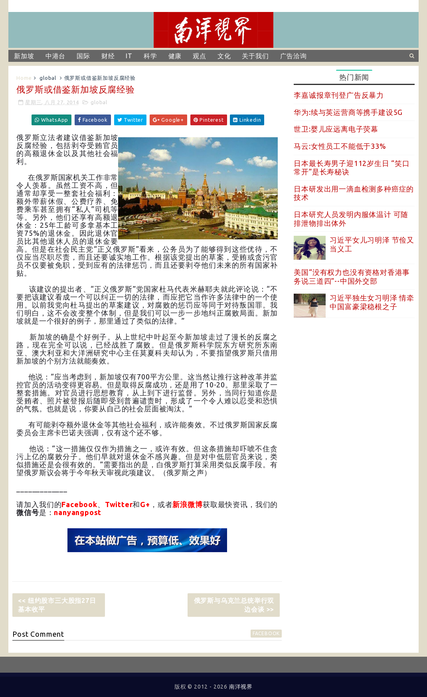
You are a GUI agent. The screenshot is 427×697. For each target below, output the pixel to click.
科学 (150, 55)
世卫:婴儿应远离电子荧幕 (336, 129)
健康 (175, 55)
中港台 (55, 55)
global (48, 78)
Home (24, 78)
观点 (199, 55)
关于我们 (255, 55)
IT (129, 55)
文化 (224, 55)
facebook (266, 633)
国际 (83, 55)
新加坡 (24, 55)
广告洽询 (293, 55)
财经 (108, 55)
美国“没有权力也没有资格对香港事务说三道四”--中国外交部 (352, 276)
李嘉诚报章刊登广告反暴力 (339, 95)
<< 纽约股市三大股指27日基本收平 (57, 605)
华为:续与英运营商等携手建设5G (348, 112)
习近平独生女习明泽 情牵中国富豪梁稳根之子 (372, 302)
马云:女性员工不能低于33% (340, 146)
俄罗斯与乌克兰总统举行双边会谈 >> (234, 605)
